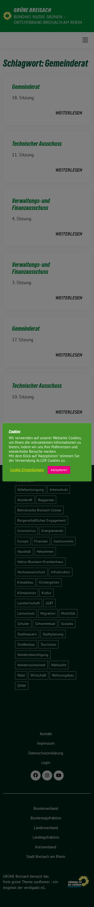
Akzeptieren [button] (59, 470)
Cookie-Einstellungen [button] (27, 470)
